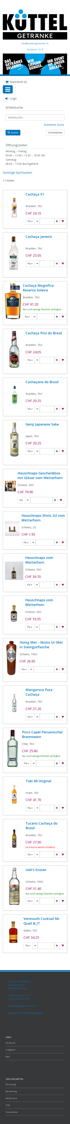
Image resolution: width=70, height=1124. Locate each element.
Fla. (30, 221)
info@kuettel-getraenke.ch (35, 43)
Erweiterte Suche (54, 124)
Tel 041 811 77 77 (35, 49)
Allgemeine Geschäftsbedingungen (25, 1013)
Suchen (13, 132)
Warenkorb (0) (16, 82)
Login (11, 98)
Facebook (10, 1042)
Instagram (10, 1049)
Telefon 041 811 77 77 (19, 995)
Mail (8, 1056)
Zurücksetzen (55, 132)
